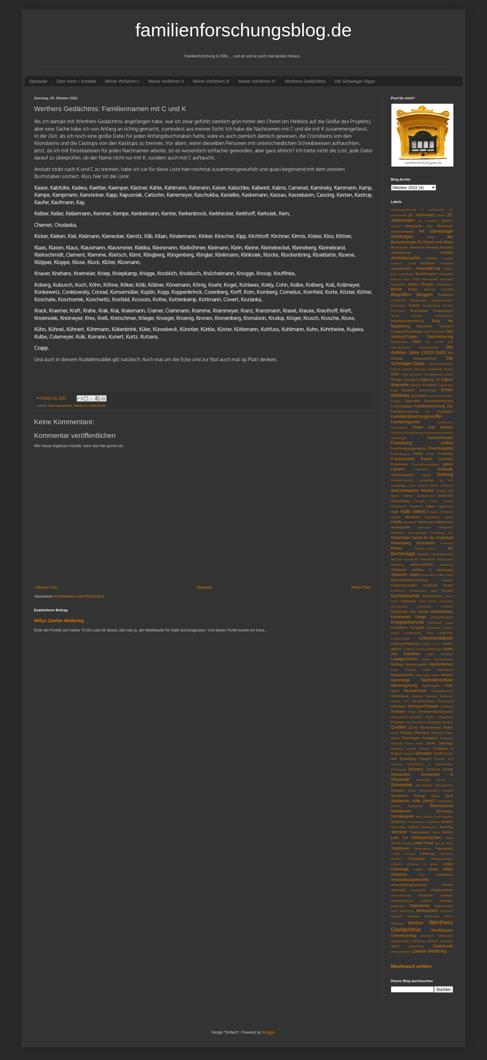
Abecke (396, 226)
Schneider (423, 753)
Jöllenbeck (399, 570)
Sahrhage (446, 743)
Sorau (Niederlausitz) (423, 790)
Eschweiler (419, 396)
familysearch (399, 427)
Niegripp (417, 696)
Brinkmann (398, 310)
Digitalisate (435, 369)
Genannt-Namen (402, 480)
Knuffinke (447, 606)
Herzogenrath (417, 532)
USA (422, 874)
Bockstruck (398, 300)
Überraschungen (442, 858)
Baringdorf (446, 274)
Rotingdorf (430, 738)
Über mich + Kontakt (76, 81)
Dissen (448, 369)
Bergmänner (445, 284)
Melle (426, 669)
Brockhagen (419, 310)
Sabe (419, 743)
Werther (416, 922)
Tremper (409, 854)
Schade (411, 748)
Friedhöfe (446, 459)
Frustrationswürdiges (425, 464)
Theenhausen (419, 832)
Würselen (446, 941)
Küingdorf (417, 627)
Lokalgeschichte (404, 659)
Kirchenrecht (432, 596)
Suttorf (413, 827)
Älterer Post (361, 587)
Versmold (398, 890)
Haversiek (409, 522)
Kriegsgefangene (441, 617)
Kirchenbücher (405, 595)
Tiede (436, 832)
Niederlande (400, 696)
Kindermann (418, 590)
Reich (395, 732)
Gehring (445, 474)
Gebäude (445, 469)
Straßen (447, 822)
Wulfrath (433, 941)
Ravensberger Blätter (436, 727)
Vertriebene (418, 890)
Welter (448, 916)
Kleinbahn (446, 601)
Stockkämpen (416, 822)
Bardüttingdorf (426, 274)
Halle (395, 512)
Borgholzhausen (442, 300)
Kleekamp (408, 601)
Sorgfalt (448, 790)
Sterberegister (402, 816)
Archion (446, 252)
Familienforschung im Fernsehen (422, 411)
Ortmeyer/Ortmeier (423, 706)
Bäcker (448, 268)
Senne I (445, 779)
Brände (414, 305)
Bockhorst (445, 295)
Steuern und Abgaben (438, 816)
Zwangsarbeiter (401, 951)
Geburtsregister (402, 475)
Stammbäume (441, 806)
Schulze (425, 759)
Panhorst (447, 706)
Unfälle (448, 864)
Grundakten (399, 506)
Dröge (449, 374)
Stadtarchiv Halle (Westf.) (413, 801)
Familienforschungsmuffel (416, 416)
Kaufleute (430, 585)
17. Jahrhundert (432, 209)
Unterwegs (400, 869)
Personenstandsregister (406, 717)
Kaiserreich (428, 575)
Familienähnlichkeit (439, 401)
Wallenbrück (420, 906)
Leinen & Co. (430, 643)
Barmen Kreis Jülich (405, 279)
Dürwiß (396, 379)
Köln (412, 611)
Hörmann (447, 543)
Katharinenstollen (404, 585)
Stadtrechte (415, 806)
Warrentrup (406, 911)
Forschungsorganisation (409, 448)
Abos (429, 226)
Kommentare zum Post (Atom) (79, 596)
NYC (406, 701)
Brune (395, 315)
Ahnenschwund (402, 231)
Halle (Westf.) (414, 511)
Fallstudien (412, 401)
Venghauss (444, 874)
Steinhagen (444, 811)
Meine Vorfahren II (166, 81)
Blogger (268, 1032)
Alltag (430, 237)
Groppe (420, 501)
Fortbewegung (400, 454)
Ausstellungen (401, 268)
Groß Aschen (441, 501)
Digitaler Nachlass (414, 369)
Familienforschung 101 (434, 406)
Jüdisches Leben (405, 575)
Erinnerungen (428, 390)
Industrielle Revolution (419, 559)
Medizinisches (441, 664)
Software (397, 790)
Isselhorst (397, 564)
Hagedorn (415, 506)
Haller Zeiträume (441, 512)
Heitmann (424, 527)
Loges (430, 654)
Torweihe (408, 843)
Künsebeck (433, 627)
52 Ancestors (428, 220)
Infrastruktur (445, 559)
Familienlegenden (406, 422)
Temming (446, 827)
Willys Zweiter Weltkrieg (59, 620)
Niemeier (431, 696)
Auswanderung (427, 268)
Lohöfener (446, 654)
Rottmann (446, 738)
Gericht (422, 485)
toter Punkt (424, 843)
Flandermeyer (414, 432)
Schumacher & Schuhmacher (430, 764)
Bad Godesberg (402, 274)
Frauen (426, 459)
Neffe (449, 685)
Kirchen (447, 590)
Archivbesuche (405, 257)
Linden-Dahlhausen (429, 649)
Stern (419, 816)
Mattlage (397, 664)
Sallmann (397, 748)
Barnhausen (430, 279)
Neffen (395, 691)
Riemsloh (437, 732)
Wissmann (419, 941)
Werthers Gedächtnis (305, 81)
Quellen (399, 727)
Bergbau (427, 284)
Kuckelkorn (399, 627)
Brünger (417, 315)
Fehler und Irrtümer (433, 427)
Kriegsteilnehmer (408, 622)
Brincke (448, 305)
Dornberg (416, 374)
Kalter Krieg (445, 575)
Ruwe (409, 743)
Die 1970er (435, 342)
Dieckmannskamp (441, 364)
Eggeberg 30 (430, 379)
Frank (430, 454)
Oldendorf (398, 706)
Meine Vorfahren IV (257, 81)
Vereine (447, 885)
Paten (412, 711)
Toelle (449, 838)
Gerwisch (447, 485)
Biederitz (429, 289)
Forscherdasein (440, 438)
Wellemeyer (432, 916)
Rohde (395, 738)
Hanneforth (432, 517)
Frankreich (445, 454)
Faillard (396, 401)
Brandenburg (431, 305)
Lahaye (448, 627)
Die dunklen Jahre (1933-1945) (422, 349)
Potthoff (417, 722)
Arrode (411, 263)
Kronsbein (435, 622)
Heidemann (444, 522)
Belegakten (398, 284)
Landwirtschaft (400, 638)
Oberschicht (445, 701)
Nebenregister (431, 685)
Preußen (447, 722)
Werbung (397, 923)
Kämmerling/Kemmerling (409, 580)
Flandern (430, 432)
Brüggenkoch (443, 310)
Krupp (449, 622)
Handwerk (412, 517)
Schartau (424, 748)
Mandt (426, 659)
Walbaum (446, 895)
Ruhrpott (397, 743)
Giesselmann (425, 495)
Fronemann (399, 464)
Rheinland (421, 732)
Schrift (438, 753)
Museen (447, 675)
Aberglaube (413, 226)
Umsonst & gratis (422, 864)
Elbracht (416, 385)
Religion (406, 732)
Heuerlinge (437, 532)
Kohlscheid (399, 611)
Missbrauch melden (411, 966)
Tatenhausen (428, 827)
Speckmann (400, 795)
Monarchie (423, 675)
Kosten (423, 611)
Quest (413, 727)
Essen (449, 396)
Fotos (418, 453)
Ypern (395, 946)
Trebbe (395, 854)
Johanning (446, 564)
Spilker (435, 795)
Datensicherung (440, 337)
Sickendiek (402, 784)
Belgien (413, 284)
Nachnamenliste (60, 405)
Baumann (446, 279)
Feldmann (397, 432)
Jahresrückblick (421, 564)
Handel (395, 517)
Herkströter (445, 527)
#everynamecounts (403, 209)
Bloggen (424, 294)
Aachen (447, 220)
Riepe (449, 732)
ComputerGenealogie (407, 331)
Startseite (38, 81)
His (451, 532)
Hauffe (396, 522)
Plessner (397, 722)
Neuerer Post (47, 587)
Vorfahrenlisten (441, 890)
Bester (413, 289)
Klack (394, 601)
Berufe (396, 289)
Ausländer (446, 263)
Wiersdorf (427, 935)
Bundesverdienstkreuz (407, 321)
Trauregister (444, 848)
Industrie (397, 559)
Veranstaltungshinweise (408, 885)
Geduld (425, 475)
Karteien (447, 580)
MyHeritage (400, 680)
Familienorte (445, 422)
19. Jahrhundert (421, 215)
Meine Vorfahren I (122, 81)
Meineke (410, 669)
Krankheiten (401, 617)
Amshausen (400, 247)
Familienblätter (402, 406)
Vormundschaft (401, 895)
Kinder (448, 585)
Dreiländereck (433, 374)
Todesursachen (426, 837)
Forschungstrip (440, 448)
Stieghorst (398, 822)
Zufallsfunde (443, 946)
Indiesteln (422, 554)
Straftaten (433, 822)
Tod (404, 838)
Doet (404, 374)
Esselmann (436, 396)
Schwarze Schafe (439, 769)
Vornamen (425, 895)
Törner (396, 843)
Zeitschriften (416, 946)
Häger (430, 506)
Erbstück (408, 390)
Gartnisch (421, 469)
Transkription (422, 848)
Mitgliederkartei (402, 675)
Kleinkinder (424, 606)
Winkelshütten (400, 941)
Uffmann (396, 864)
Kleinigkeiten (399, 606)
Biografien (401, 294)
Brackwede (398, 305)
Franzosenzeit (402, 459)
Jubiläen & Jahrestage (432, 570)
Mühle (435, 675)
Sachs (430, 743)
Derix (416, 341)
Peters (430, 717)
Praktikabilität (431, 722)
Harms (448, 517)
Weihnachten (427, 911)
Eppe (394, 390)
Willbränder (445, 935)
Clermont (446, 326)
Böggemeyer (418, 300)
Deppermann (399, 342)
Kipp (434, 590)
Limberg (408, 649)
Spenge (420, 795)
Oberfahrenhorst (423, 701)
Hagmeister (445, 506)
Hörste (396, 548)
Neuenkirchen (415, 691)
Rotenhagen (411, 738)
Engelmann (445, 385)
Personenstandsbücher (435, 711)
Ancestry (446, 247)
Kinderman (398, 590)
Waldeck (426, 900)
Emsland (429, 385)
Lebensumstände (436, 638)
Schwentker (401, 774)
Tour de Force (443, 843)
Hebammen (426, 522)
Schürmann (398, 769)
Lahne (395, 633)
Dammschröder (435, 331)
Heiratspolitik (400, 527)
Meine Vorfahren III (211, 81)
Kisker (449, 596)
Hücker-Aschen (425, 548)
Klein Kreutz (428, 601)
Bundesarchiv (444, 315)
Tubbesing (427, 854)
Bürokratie (424, 326)
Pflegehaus (445, 717)
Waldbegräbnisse (402, 900)
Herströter (397, 532)
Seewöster (423, 779)
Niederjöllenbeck (442, 691)
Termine (399, 831)
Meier (394, 669)
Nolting (395, 701)
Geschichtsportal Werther (412, 490)
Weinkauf (413, 916)
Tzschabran (416, 858)
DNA (395, 374)
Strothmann (399, 827)
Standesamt (401, 811)
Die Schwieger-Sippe (355, 81)
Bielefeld (447, 289)
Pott (407, 722)
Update (418, 869)
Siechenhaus (423, 785)
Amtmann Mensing (424, 247)
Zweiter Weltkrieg (429, 951)
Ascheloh (428, 263)
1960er (440, 215)
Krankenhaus (442, 611)
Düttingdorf (410, 379)
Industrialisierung (441, 554)
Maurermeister (417, 664)
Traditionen (400, 848)
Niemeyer (446, 696)
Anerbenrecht (401, 252)
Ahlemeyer (445, 226)
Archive (431, 258)
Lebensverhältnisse (405, 643)
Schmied (408, 753)
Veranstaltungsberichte (410, 880)
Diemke (396, 369)
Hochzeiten (425, 543)
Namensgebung (404, 685)
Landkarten (445, 633)
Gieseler (407, 495)
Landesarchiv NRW (418, 633)
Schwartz (415, 769)
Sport (449, 795)
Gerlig (434, 485)
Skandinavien (444, 785)
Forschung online (422, 442)
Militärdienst (445, 669)
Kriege (420, 617)
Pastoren (398, 711)
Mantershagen (443, 659)
